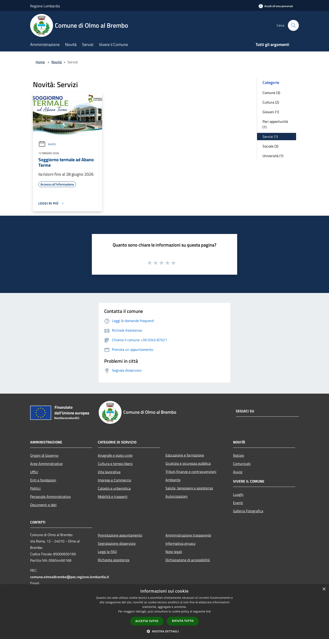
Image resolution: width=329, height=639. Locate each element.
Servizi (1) (270, 136)
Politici (35, 488)
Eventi (238, 502)
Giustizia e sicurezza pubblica (188, 463)
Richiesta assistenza (113, 560)
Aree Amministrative (46, 463)
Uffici (34, 472)
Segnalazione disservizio (116, 543)
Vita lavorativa (109, 472)
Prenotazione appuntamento (120, 535)
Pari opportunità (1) (275, 124)
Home (40, 62)
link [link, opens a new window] (208, 611)
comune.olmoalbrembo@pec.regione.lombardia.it (69, 577)
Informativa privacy (180, 543)
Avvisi (47, 144)
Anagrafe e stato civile (115, 455)
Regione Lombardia (45, 6)
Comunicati (242, 463)
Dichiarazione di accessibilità (187, 560)
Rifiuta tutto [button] (183, 621)
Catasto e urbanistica (114, 488)
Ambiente (172, 480)
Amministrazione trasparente (188, 535)
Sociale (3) (270, 146)
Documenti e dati (43, 504)
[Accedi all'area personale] (276, 6)
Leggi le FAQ (107, 551)
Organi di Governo (44, 455)
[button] (164, 631)
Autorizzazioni (176, 496)
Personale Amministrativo (50, 496)
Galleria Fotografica (248, 511)
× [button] (324, 589)
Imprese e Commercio (114, 480)
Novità (56, 62)
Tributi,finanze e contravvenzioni (190, 471)
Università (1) (273, 155)
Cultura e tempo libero (115, 463)
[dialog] (164, 611)
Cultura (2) (271, 102)
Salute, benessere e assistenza (189, 488)
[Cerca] (293, 25)
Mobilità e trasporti (112, 496)
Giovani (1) (271, 112)
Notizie (238, 455)
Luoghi (238, 494)
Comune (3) (271, 92)
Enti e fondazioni (43, 480)
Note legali (173, 551)
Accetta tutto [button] (146, 621)
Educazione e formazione (184, 455)
